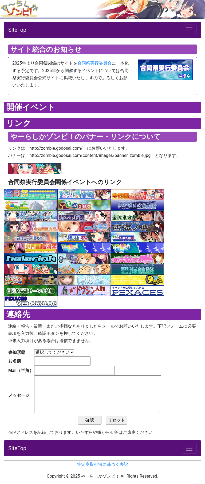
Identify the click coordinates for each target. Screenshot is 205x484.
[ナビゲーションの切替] (189, 30)
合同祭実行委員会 (94, 63)
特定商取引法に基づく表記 (102, 464)
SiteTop (17, 30)
